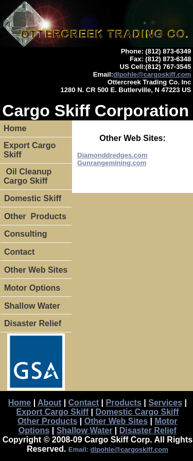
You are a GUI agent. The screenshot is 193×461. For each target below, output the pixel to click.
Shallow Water (32, 306)
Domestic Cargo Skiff (137, 411)
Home (15, 128)
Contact (19, 251)
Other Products (35, 216)
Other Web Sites (35, 269)
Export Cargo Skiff (30, 150)
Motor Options (32, 287)
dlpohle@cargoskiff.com (152, 74)
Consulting (25, 233)
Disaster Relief (32, 323)
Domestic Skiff (32, 198)
